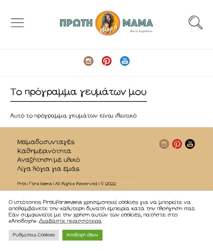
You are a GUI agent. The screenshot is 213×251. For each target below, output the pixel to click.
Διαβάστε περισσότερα (70, 221)
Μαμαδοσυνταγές (46, 142)
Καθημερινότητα (44, 151)
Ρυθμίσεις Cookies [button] (34, 235)
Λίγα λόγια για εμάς (48, 169)
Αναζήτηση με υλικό (48, 159)
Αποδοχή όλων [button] (82, 235)
